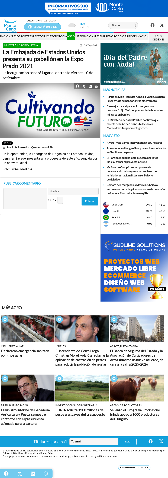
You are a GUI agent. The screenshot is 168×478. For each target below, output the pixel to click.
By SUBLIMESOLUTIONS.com (134, 467)
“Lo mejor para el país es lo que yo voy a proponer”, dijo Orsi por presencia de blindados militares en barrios (135, 110)
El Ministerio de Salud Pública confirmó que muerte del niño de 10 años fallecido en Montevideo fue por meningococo (133, 124)
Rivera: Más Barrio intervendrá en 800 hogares (134, 142)
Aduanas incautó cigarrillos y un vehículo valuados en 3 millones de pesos (136, 150)
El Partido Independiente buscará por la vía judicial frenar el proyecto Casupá (132, 159)
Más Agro (12, 307)
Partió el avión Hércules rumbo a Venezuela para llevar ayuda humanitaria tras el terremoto (136, 98)
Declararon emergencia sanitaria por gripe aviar (25, 353)
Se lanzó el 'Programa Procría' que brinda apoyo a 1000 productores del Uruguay (135, 414)
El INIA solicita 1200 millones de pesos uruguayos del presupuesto (80, 412)
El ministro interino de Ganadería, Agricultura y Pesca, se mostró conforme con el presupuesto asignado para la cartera (25, 417)
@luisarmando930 (42, 147)
